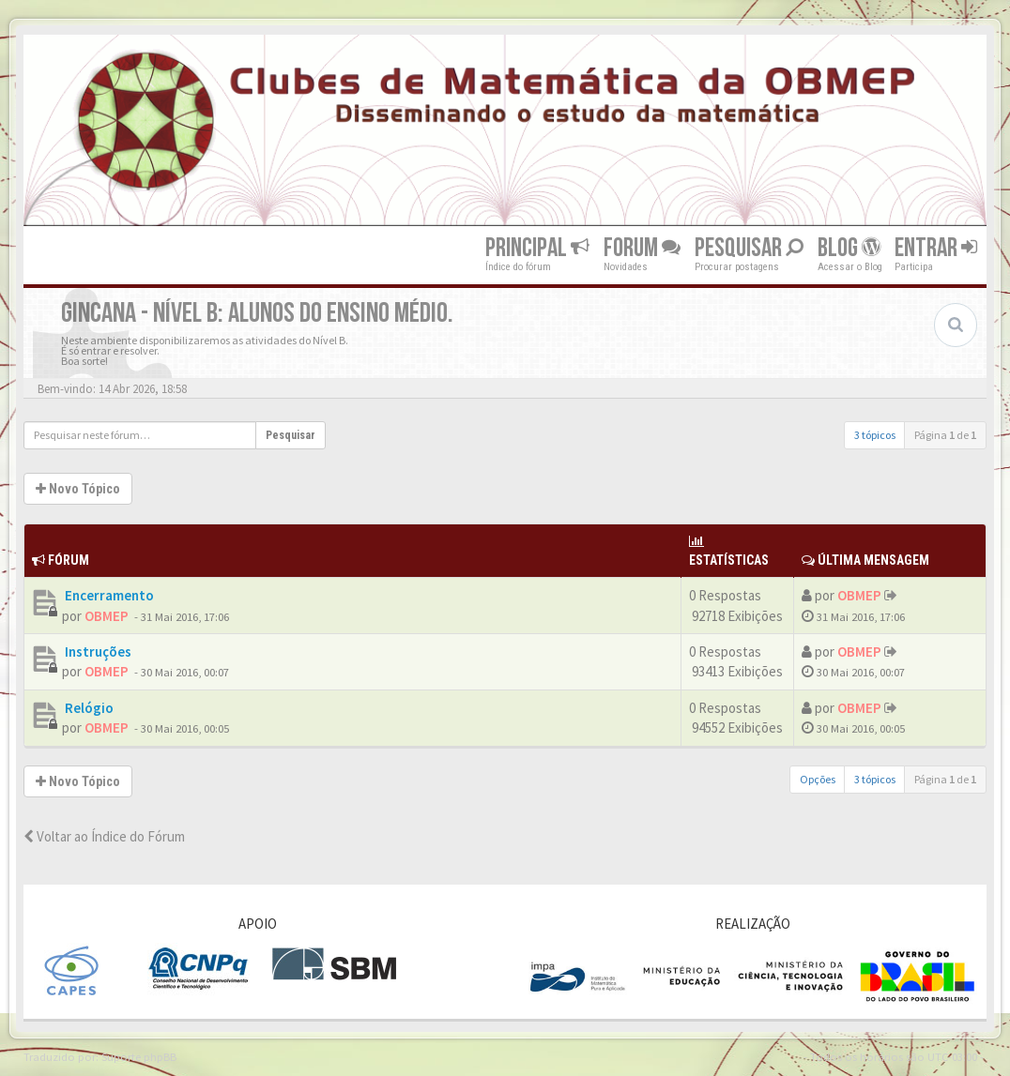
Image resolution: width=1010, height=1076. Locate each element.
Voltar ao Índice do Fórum (104, 836)
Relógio (88, 708)
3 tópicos (874, 435)
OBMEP (106, 616)
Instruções (96, 651)
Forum (642, 248)
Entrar (936, 248)
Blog (849, 248)
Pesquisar (749, 248)
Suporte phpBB (138, 1056)
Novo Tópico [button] (78, 488)
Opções (817, 779)
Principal (537, 248)
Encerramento (108, 595)
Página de (945, 435)
